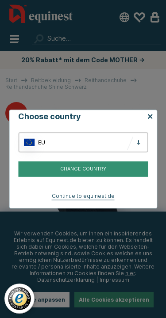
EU (41, 142)
